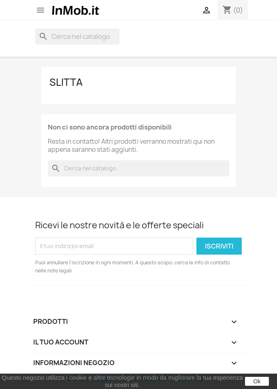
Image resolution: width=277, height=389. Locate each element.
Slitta (66, 82)
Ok (257, 381)
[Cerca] (77, 36)
